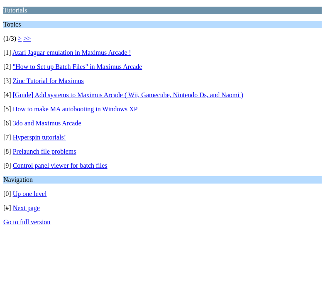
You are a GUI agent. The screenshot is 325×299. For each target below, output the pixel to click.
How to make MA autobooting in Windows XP (75, 109)
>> (27, 38)
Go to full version (26, 221)
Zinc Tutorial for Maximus (48, 80)
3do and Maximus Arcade (47, 123)
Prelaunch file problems (44, 151)
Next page (26, 207)
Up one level (30, 193)
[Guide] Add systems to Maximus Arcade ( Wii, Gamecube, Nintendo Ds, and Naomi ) (128, 94)
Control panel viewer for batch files (60, 165)
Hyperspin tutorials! (39, 137)
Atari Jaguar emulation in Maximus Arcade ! (71, 52)
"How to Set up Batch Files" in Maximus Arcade (77, 66)
